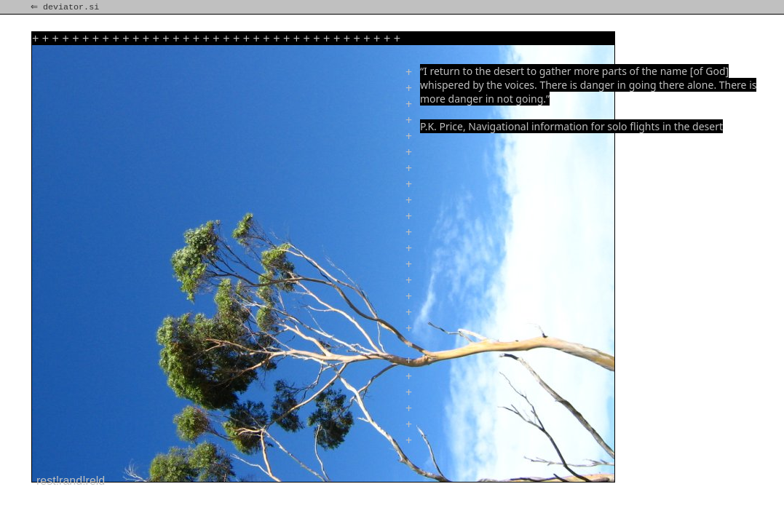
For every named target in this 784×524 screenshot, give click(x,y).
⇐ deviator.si (66, 7)
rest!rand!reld (70, 481)
